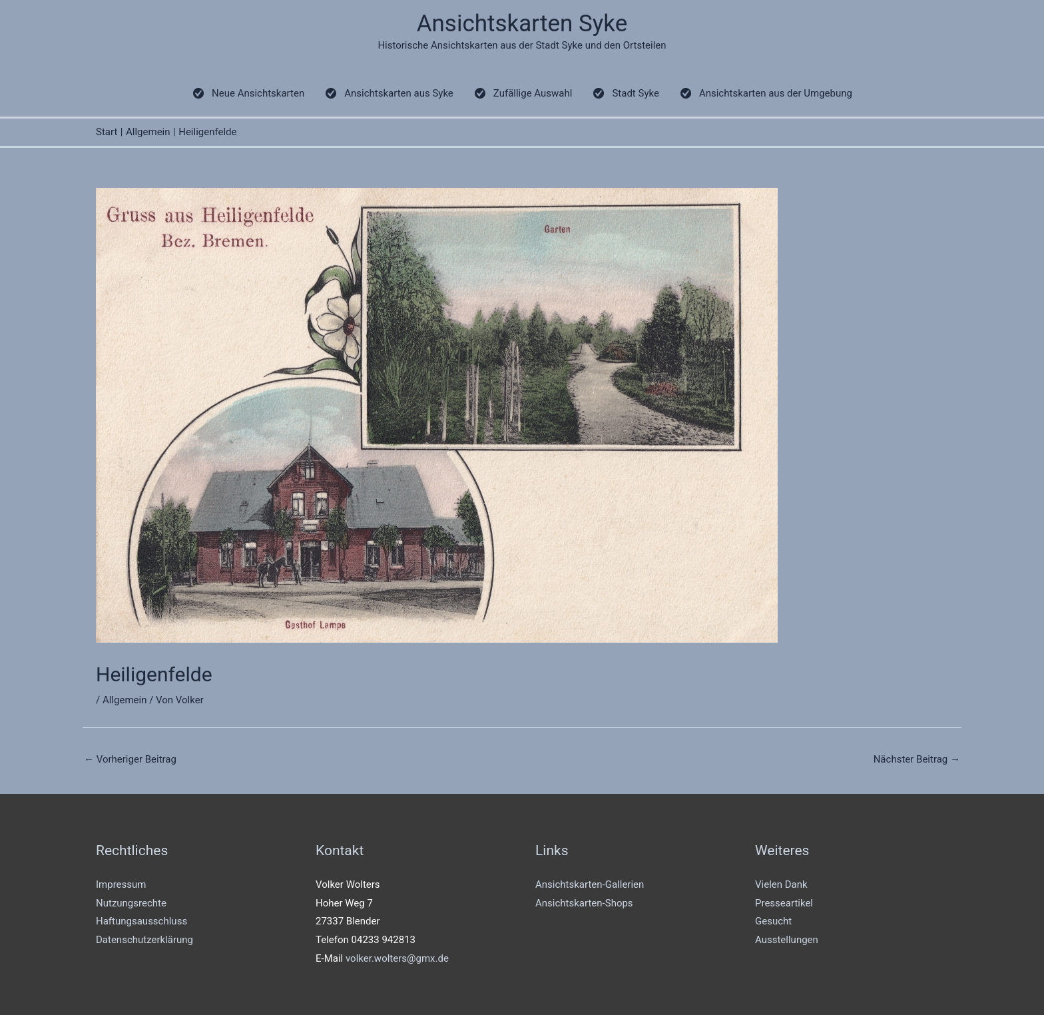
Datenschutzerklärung (144, 940)
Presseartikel (784, 903)
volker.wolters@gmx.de (397, 958)
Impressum (121, 884)
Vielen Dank (781, 884)
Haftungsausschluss (141, 921)
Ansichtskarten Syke (522, 23)
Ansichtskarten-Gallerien (589, 884)
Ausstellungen (786, 940)
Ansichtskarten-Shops (584, 903)
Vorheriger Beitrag (130, 759)
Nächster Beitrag (917, 759)
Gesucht (773, 921)
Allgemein (125, 700)
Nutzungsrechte (131, 903)
